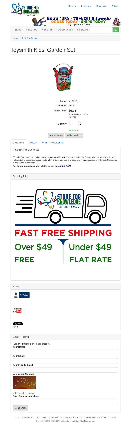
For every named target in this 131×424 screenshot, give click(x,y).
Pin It (15, 327)
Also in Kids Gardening (52, 142)
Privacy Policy (73, 417)
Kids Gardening (29, 38)
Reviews (33, 142)
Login (71, 6)
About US (56, 417)
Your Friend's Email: (23, 365)
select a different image (24, 393)
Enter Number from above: (26, 396)
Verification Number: (23, 374)
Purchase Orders (64, 30)
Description (18, 142)
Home (18, 30)
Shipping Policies (96, 417)
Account (86, 6)
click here (65, 165)
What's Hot (47, 30)
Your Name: (19, 347)
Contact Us (82, 30)
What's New (31, 30)
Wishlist (101, 6)
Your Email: (19, 356)
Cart (114, 6)
